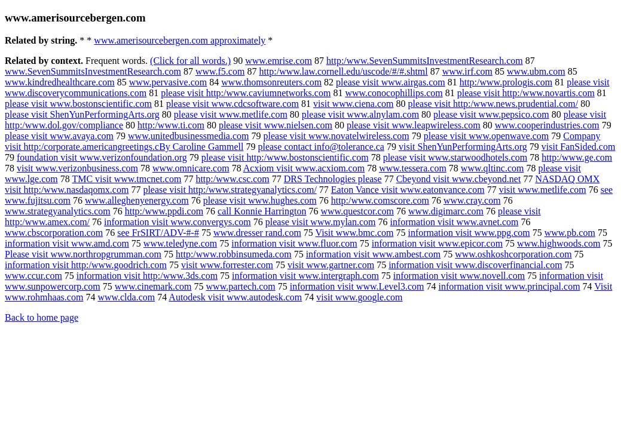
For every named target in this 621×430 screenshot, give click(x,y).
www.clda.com (126, 297)
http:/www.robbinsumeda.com (234, 254)
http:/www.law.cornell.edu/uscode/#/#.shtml (343, 71)
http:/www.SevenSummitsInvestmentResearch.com (424, 61)
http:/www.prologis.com (506, 82)
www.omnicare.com (191, 168)
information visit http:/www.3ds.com (147, 276)
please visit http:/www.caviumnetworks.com (246, 93)
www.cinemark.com (153, 286)
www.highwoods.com (558, 243)
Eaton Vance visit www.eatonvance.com (408, 190)
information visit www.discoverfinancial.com (475, 265)
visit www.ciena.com (353, 104)
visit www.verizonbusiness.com (77, 168)
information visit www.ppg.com (469, 233)
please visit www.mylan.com (320, 222)
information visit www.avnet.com (454, 222)
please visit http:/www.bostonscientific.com (285, 157)
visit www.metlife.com (542, 190)
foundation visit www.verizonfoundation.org (102, 157)
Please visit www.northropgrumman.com (83, 254)
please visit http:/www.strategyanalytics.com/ (229, 190)
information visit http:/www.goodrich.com (86, 265)
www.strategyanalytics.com (58, 211)
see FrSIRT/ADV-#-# (158, 233)
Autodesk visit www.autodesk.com (235, 297)
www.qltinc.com (492, 168)
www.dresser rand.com (257, 233)
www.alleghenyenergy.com (137, 200)
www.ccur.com (33, 276)
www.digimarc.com (446, 211)
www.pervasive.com (168, 82)
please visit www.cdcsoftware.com (232, 104)
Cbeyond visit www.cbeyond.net (458, 179)
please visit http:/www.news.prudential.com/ (493, 104)
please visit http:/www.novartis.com (526, 93)
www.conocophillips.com (393, 93)
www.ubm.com (536, 71)
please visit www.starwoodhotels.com (455, 157)
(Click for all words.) (190, 61)
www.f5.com (220, 71)
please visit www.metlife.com (230, 114)
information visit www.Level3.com (357, 286)
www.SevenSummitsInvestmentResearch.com (93, 71)
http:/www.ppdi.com (164, 211)
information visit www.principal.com (509, 286)
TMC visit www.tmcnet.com (126, 179)
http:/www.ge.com (577, 157)
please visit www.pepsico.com (491, 114)
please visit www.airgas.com (390, 82)
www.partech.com (241, 286)
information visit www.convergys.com (177, 222)
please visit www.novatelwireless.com (336, 136)
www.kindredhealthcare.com (60, 82)
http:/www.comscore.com (380, 200)
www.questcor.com (357, 211)
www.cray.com (472, 200)
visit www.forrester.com (227, 265)
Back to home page (41, 317)
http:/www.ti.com (170, 125)
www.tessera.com (412, 168)
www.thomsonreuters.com (271, 82)
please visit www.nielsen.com (275, 125)
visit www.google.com (359, 297)
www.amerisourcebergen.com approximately (179, 40)
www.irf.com (467, 71)
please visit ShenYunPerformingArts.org (82, 114)
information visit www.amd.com (67, 243)
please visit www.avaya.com (59, 136)
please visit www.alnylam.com (360, 114)
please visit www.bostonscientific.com (78, 104)
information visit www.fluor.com (294, 243)
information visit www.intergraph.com (305, 276)
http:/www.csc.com (232, 179)
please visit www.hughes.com (260, 200)
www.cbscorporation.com (54, 233)
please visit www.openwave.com (486, 136)
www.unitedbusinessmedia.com (188, 136)
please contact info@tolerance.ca (321, 147)
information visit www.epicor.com (437, 243)
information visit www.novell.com (459, 276)
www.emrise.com (278, 61)
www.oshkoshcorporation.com (513, 254)
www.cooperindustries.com (547, 125)
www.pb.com (569, 233)
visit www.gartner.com (330, 265)
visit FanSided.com (579, 147)
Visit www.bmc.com (355, 233)
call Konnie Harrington (262, 211)
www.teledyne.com (180, 243)
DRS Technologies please (333, 179)
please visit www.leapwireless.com (414, 125)
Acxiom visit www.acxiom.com (304, 168)
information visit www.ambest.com (373, 254)
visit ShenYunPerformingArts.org (463, 147)
